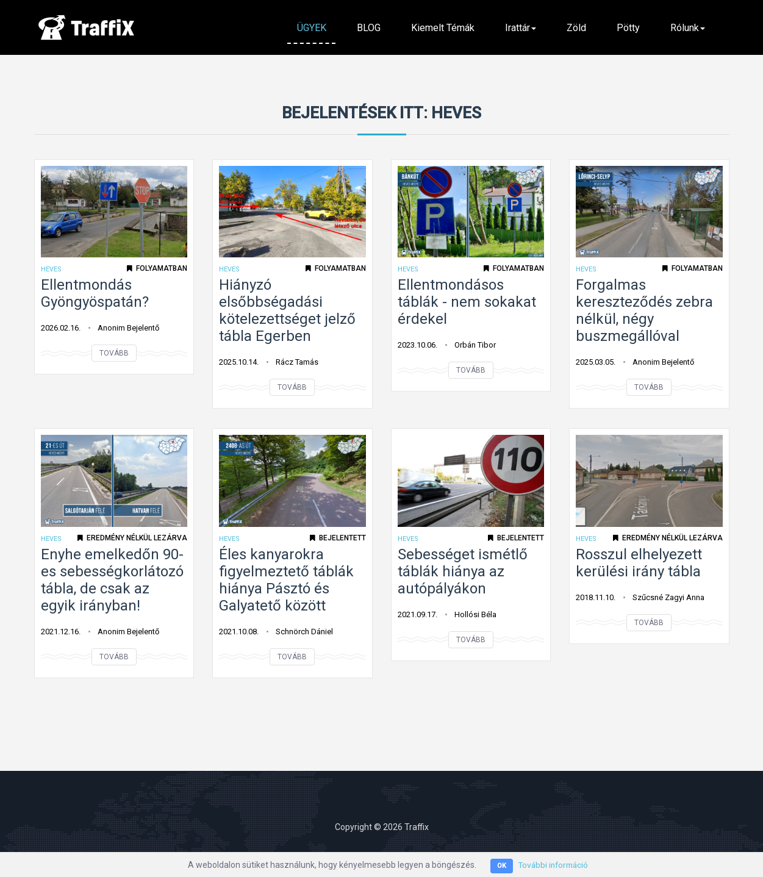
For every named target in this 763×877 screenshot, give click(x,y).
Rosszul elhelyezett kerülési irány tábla (639, 563)
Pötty (628, 28)
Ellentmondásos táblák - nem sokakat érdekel (467, 302)
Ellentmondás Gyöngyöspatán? (95, 293)
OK (499, 866)
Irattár (520, 28)
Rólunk (687, 28)
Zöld (576, 28)
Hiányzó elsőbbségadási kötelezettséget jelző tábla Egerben (287, 310)
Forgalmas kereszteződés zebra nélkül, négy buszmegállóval (644, 310)
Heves (51, 269)
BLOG (369, 28)
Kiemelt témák (443, 28)
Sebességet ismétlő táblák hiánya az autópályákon (463, 571)
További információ (552, 865)
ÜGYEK (311, 28)
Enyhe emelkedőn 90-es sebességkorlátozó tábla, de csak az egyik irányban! (112, 580)
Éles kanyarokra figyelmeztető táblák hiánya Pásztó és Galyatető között (286, 580)
